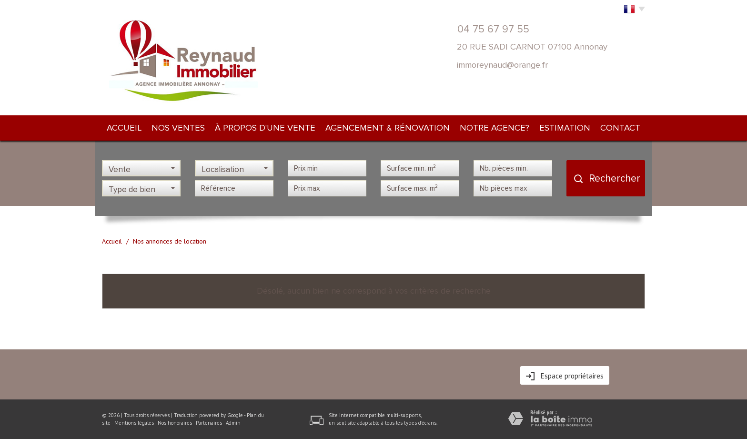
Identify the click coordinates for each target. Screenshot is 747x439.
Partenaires (209, 422)
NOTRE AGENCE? (494, 128)
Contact (620, 128)
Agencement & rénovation (387, 128)
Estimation (564, 128)
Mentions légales (134, 422)
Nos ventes (178, 128)
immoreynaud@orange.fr (502, 65)
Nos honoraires (175, 422)
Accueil (124, 128)
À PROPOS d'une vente (265, 128)
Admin (233, 422)
